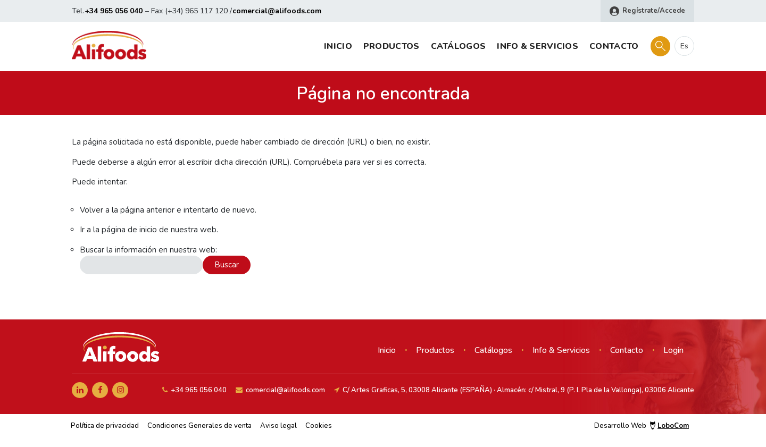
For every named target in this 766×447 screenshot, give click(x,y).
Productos (391, 46)
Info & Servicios (537, 46)
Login (673, 350)
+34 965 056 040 (114, 11)
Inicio (338, 46)
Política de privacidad (105, 426)
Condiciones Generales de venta (199, 426)
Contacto (613, 46)
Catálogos (458, 46)
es (684, 46)
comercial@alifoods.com (276, 11)
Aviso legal (278, 426)
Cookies (318, 426)
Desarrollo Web (641, 426)
